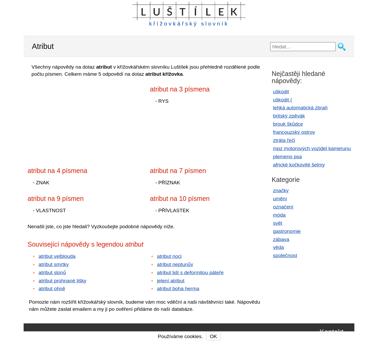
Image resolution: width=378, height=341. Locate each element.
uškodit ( (282, 100)
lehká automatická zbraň (300, 107)
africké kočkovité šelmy (299, 164)
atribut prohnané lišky (62, 280)
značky (281, 190)
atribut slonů (52, 272)
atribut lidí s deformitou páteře (190, 272)
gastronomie (287, 231)
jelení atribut (171, 280)
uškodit (281, 91)
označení (283, 207)
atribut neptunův (175, 264)
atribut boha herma (178, 288)
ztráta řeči (284, 140)
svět (277, 223)
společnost (285, 255)
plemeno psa (287, 156)
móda (279, 215)
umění (280, 198)
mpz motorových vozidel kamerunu (312, 148)
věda (278, 247)
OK (213, 336)
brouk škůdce (288, 124)
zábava (281, 239)
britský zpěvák (289, 116)
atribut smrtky (54, 264)
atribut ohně (52, 288)
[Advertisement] (73, 118)
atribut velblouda (57, 256)
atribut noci (169, 256)
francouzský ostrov (294, 132)
